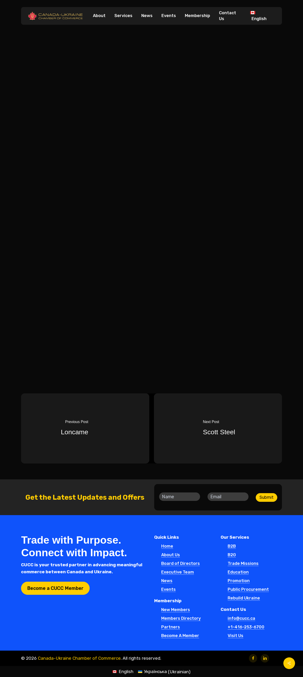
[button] (55, 588)
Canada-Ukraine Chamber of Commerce (79, 658)
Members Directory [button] (181, 618)
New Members (150, 46)
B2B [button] (232, 546)
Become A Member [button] (180, 636)
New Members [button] (175, 610)
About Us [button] (170, 555)
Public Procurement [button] (248, 589)
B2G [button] (232, 555)
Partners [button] (170, 627)
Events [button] (168, 589)
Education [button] (238, 572)
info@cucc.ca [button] (241, 618)
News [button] (166, 581)
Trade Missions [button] (243, 563)
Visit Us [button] (235, 636)
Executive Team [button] (177, 572)
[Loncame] (84, 428)
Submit (266, 497)
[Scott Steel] (219, 428)
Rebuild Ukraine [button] (244, 598)
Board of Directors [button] (180, 563)
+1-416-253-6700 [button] (246, 627)
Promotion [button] (239, 581)
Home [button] (167, 546)
